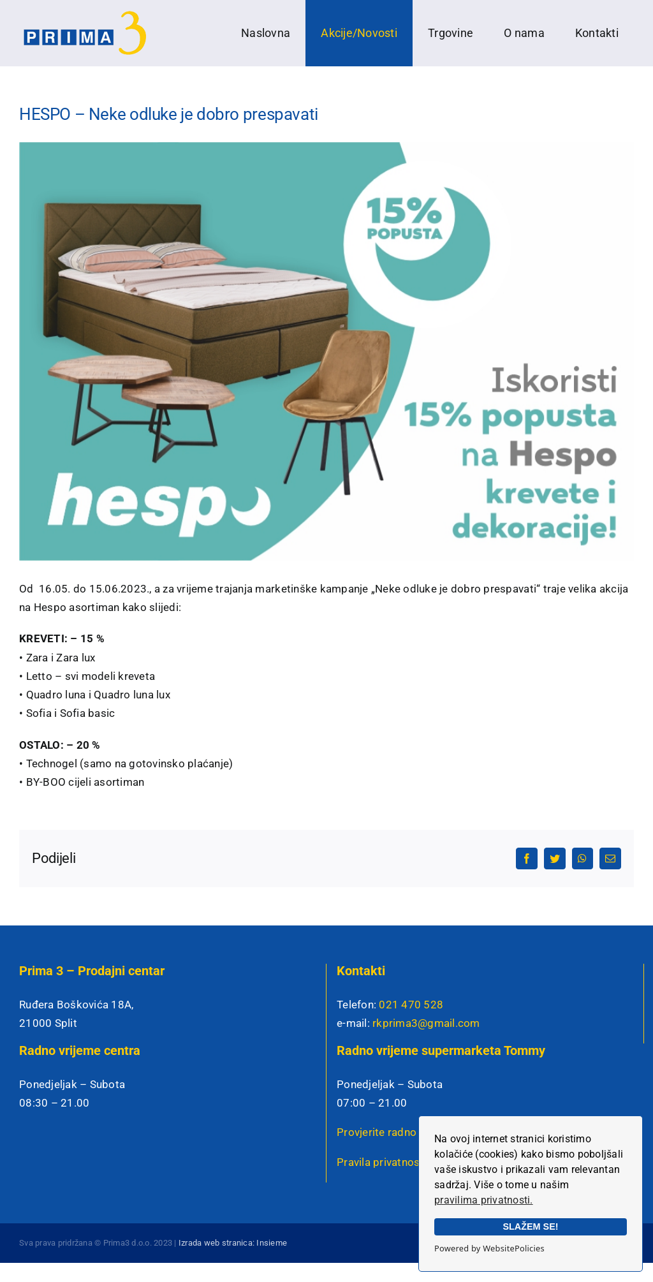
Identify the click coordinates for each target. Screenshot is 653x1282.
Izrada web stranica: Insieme (233, 1243)
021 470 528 (411, 1004)
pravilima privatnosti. (483, 1200)
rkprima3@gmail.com (426, 1023)
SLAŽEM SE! (530, 1226)
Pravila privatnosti (382, 1162)
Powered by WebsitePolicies (489, 1248)
